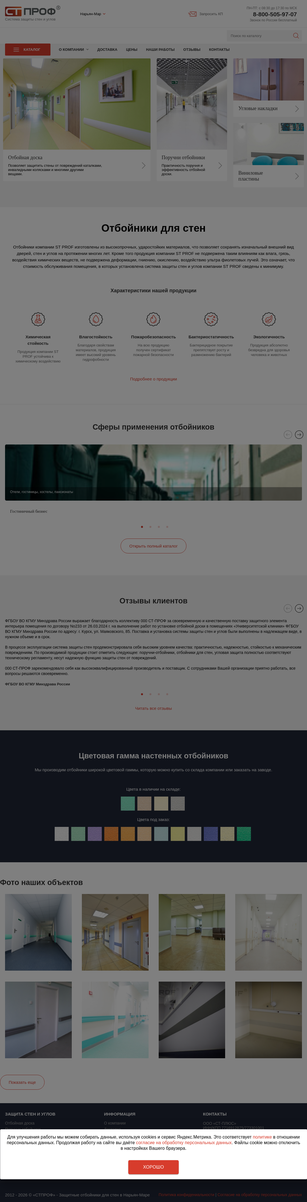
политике (262, 1137)
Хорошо (153, 1167)
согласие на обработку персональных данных (184, 1142)
